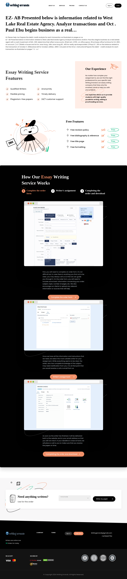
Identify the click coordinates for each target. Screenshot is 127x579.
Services (62, 5)
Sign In (110, 5)
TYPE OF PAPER (64, 497)
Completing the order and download (95, 192)
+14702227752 (107, 536)
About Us (52, 5)
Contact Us (83, 5)
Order (118, 5)
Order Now (78, 533)
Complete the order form (36, 192)
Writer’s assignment (66, 190)
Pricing (71, 5)
